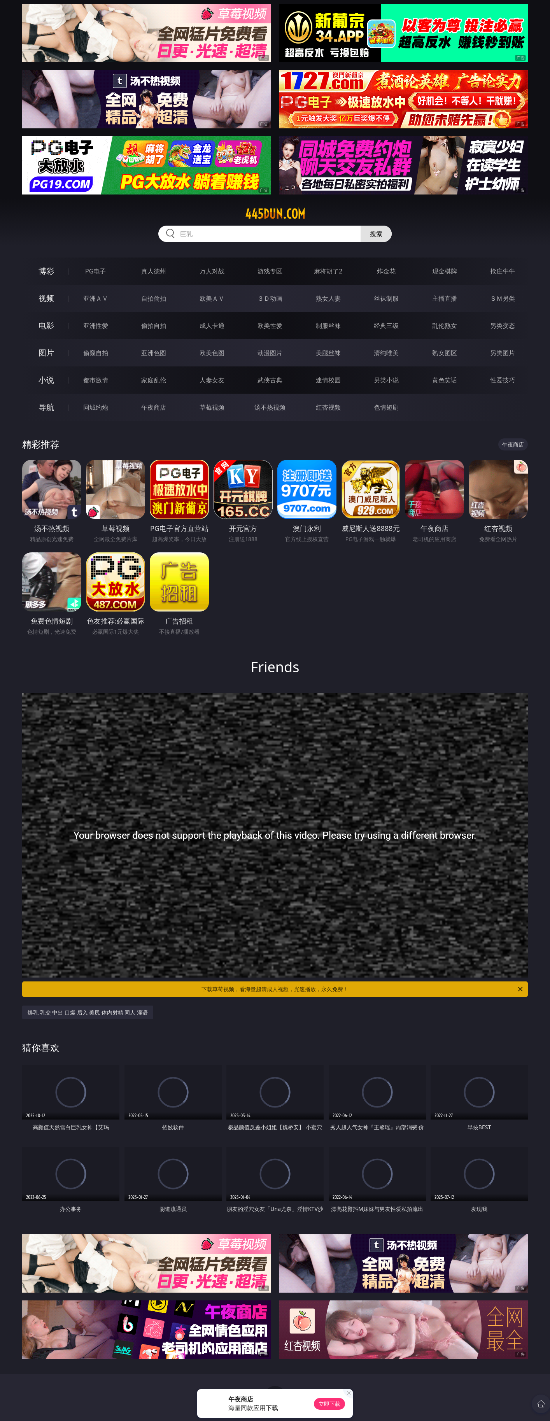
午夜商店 (153, 407)
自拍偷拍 (153, 298)
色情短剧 (386, 407)
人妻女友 (212, 380)
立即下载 (329, 1403)
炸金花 (386, 271)
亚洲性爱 (95, 325)
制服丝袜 (328, 325)
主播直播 (444, 298)
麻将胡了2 (328, 271)
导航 (46, 407)
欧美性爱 (269, 325)
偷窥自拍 (95, 353)
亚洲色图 (153, 353)
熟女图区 (444, 353)
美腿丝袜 (328, 353)
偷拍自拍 (153, 325)
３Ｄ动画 (269, 298)
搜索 (376, 234)
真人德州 (153, 271)
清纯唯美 (386, 353)
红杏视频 (328, 407)
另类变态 (502, 325)
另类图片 (502, 353)
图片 (46, 352)
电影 (46, 325)
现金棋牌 (444, 271)
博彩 (46, 271)
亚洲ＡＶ (95, 298)
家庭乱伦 (153, 380)
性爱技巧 (502, 380)
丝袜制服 (386, 298)
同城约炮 (95, 407)
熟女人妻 (328, 298)
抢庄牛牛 (502, 271)
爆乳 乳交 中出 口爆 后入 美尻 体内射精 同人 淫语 (88, 1012)
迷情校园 (328, 380)
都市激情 (95, 380)
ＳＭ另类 (502, 298)
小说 (46, 380)
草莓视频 (212, 407)
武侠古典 (269, 380)
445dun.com (275, 214)
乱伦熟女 (444, 325)
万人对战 (212, 271)
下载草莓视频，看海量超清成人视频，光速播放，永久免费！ (362, 989)
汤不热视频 (270, 407)
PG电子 (95, 271)
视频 (46, 298)
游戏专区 (269, 271)
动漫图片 (269, 353)
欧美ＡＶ (212, 298)
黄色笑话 (444, 380)
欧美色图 (212, 353)
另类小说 (386, 380)
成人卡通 (212, 325)
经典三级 (386, 325)
